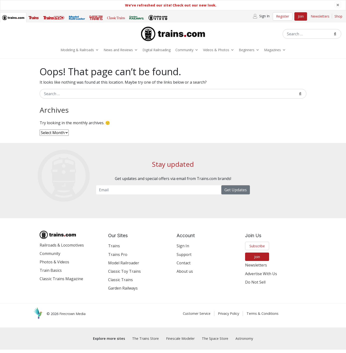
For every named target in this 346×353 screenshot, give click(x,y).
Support (184, 257)
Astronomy (244, 342)
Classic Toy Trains (124, 274)
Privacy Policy (228, 317)
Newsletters (320, 16)
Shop (338, 16)
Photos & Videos (54, 265)
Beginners (249, 51)
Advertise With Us (261, 277)
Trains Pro (117, 257)
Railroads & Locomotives (62, 248)
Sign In (183, 249)
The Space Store (215, 342)
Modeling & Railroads (80, 51)
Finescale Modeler (180, 342)
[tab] (13, 18)
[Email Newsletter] (158, 193)
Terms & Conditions (262, 317)
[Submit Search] (337, 33)
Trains (114, 249)
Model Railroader (123, 266)
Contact (184, 266)
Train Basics (51, 273)
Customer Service (196, 317)
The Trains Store (145, 342)
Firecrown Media (72, 317)
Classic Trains (120, 283)
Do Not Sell (255, 285)
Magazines (275, 51)
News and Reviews (121, 51)
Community (186, 51)
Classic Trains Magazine (61, 282)
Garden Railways (123, 291)
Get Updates (235, 193)
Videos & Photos (218, 51)
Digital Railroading (156, 51)
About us (185, 274)
